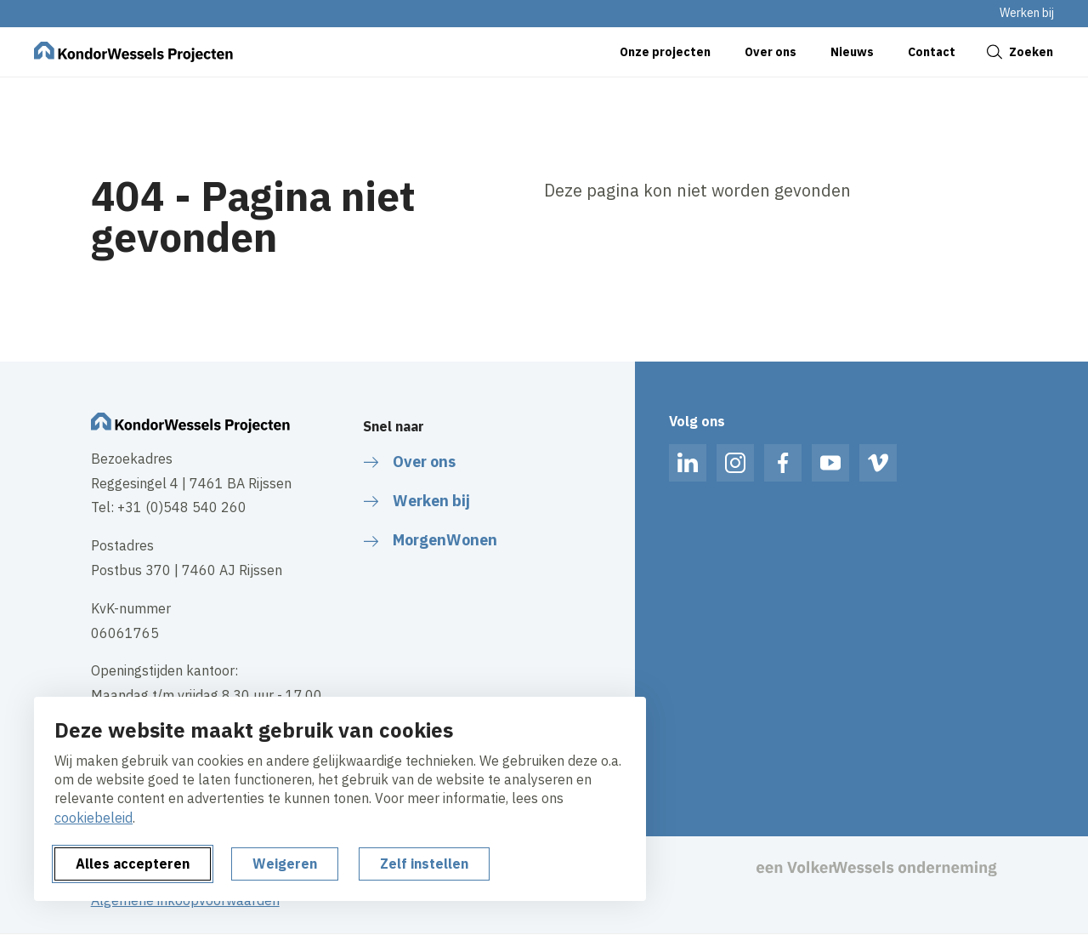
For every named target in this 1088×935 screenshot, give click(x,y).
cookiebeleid (93, 817)
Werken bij (1027, 12)
